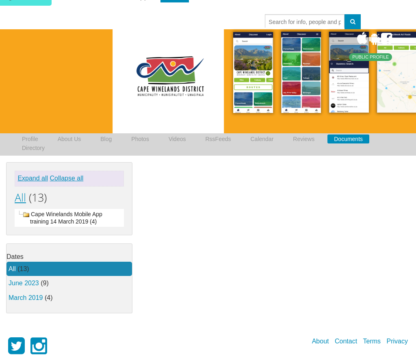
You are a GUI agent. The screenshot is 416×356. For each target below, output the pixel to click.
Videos (177, 139)
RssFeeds (218, 139)
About (320, 341)
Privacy (397, 341)
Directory (33, 148)
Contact (346, 341)
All (20, 197)
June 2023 (24, 283)
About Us (69, 139)
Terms (372, 341)
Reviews (303, 139)
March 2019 (26, 297)
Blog (106, 139)
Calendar (262, 139)
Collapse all (67, 178)
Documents (348, 139)
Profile (30, 139)
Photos (140, 139)
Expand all (32, 178)
